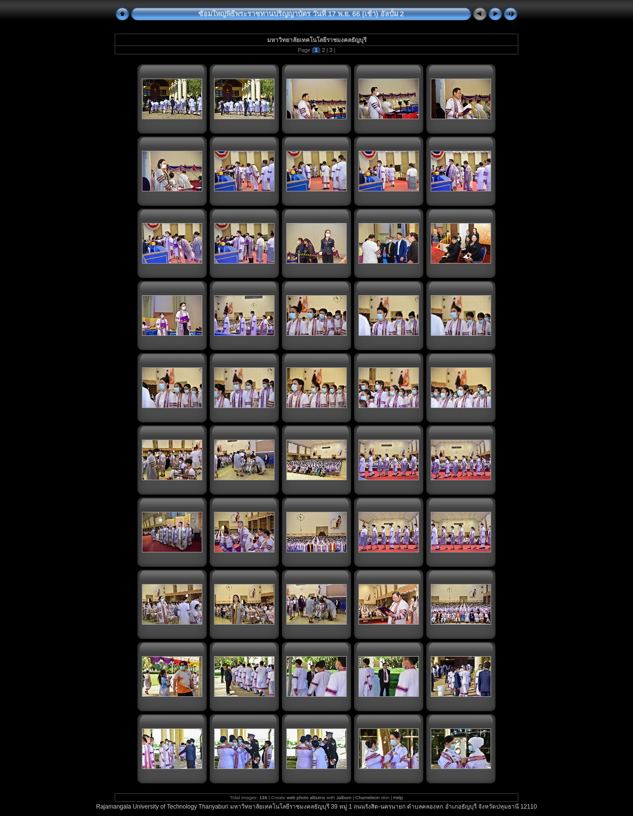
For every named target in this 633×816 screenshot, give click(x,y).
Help (398, 797)
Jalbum (344, 797)
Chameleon (368, 797)
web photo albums (306, 797)
